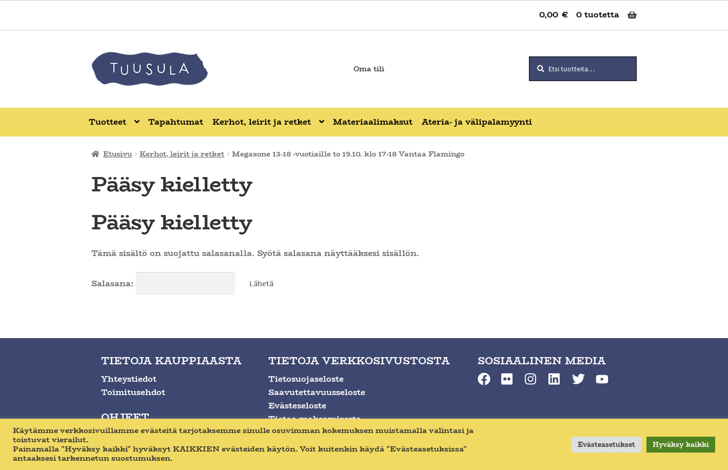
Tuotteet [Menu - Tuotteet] (107, 121)
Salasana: (163, 283)
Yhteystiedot (128, 379)
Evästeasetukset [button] (606, 444)
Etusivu (117, 154)
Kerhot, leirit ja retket (182, 154)
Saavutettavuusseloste (316, 392)
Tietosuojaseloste (306, 379)
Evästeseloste (297, 405)
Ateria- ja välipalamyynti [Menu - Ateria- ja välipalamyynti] (477, 121)
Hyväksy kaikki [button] (681, 444)
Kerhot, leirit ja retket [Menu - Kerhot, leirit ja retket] (261, 121)
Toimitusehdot (133, 392)
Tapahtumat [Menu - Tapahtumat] (175, 121)
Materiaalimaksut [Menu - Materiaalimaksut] (372, 121)
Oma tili (368, 68)
